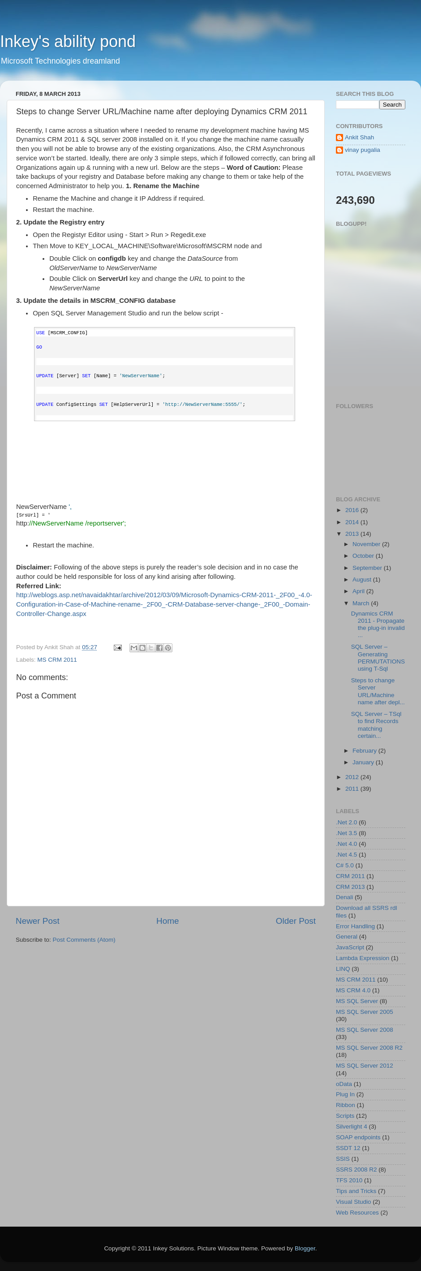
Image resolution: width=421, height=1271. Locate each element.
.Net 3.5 (346, 833)
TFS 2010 (349, 1180)
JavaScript (350, 947)
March (361, 603)
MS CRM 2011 (57, 659)
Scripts (345, 1115)
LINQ (343, 968)
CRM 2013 (350, 886)
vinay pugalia (362, 149)
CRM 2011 (350, 876)
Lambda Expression (362, 958)
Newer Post (38, 921)
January (364, 762)
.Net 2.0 (346, 822)
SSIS (343, 1158)
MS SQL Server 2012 (364, 1065)
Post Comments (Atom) (84, 939)
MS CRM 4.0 (353, 990)
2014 (353, 522)
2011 (353, 788)
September (368, 567)
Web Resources (357, 1212)
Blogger (305, 1248)
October (364, 555)
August (362, 579)
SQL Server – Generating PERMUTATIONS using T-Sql (378, 657)
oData (344, 1084)
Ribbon (345, 1105)
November (367, 544)
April (359, 591)
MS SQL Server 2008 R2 (369, 1047)
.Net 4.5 (346, 854)
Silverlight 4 (351, 1126)
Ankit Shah (359, 137)
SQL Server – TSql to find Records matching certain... (376, 725)
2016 (353, 510)
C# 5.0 (345, 865)
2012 (353, 777)
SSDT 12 (348, 1148)
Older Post (296, 921)
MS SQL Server (357, 1001)
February (365, 750)
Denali (344, 897)
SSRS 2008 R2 (356, 1169)
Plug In (345, 1094)
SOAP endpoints (358, 1137)
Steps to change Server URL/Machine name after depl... (378, 691)
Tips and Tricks (356, 1191)
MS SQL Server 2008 (364, 1029)
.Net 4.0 (346, 843)
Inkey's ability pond (68, 41)
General (346, 936)
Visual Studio (353, 1201)
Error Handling (355, 926)
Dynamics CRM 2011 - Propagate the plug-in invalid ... (378, 624)
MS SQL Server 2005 (364, 1011)
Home (167, 921)
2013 (353, 533)
